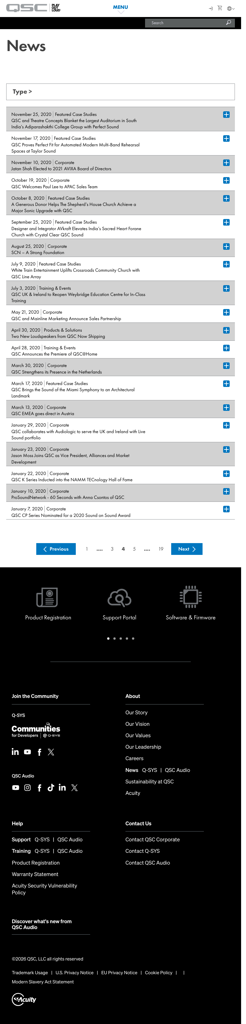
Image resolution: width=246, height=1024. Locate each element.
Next (183, 548)
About (132, 696)
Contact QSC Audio (147, 862)
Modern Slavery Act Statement (43, 982)
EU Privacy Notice (119, 973)
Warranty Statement (35, 874)
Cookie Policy (158, 973)
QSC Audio (23, 776)
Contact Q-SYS (142, 851)
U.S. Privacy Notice (74, 973)
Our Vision (137, 724)
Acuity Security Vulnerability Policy (44, 889)
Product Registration (36, 862)
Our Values (138, 735)
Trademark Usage (30, 973)
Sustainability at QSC (149, 781)
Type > (22, 91)
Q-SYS (18, 716)
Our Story (136, 712)
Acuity (132, 793)
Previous (59, 548)
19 (160, 548)
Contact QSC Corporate (152, 839)
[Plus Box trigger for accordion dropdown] (226, 114)
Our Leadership (143, 746)
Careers (134, 758)
